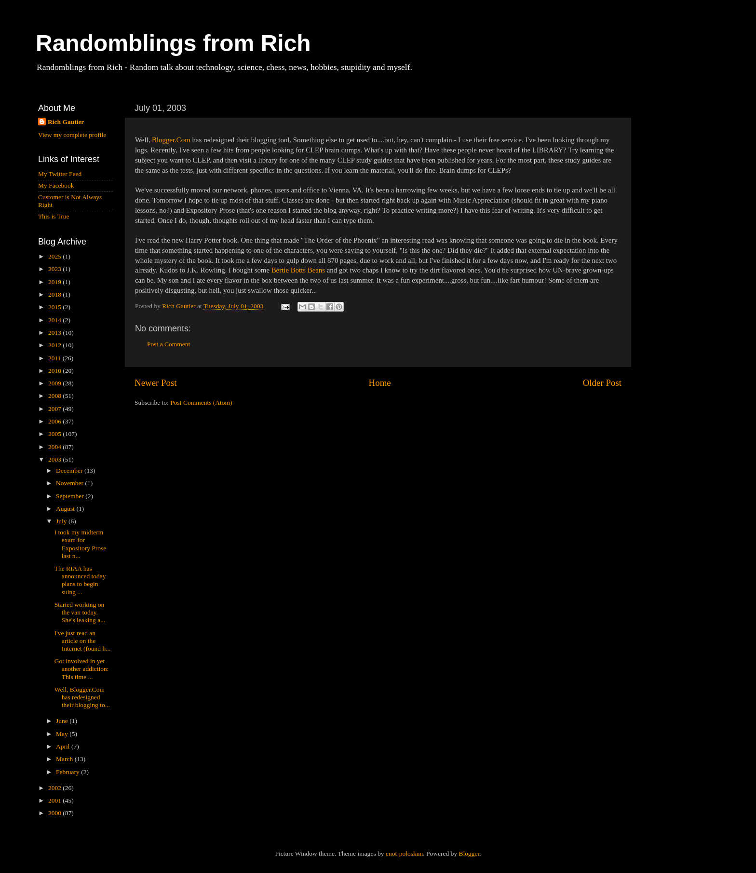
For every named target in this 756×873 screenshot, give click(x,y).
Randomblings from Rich (173, 43)
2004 (55, 446)
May (62, 733)
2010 (55, 370)
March (65, 759)
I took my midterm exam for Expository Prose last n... (80, 544)
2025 (55, 256)
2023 (55, 269)
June (62, 720)
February (68, 772)
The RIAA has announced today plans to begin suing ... (80, 580)
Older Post (602, 383)
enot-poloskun (404, 853)
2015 (55, 307)
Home (380, 383)
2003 (55, 459)
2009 (55, 383)
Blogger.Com (171, 140)
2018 (55, 294)
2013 (55, 332)
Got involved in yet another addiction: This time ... (81, 668)
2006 (55, 421)
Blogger (469, 853)
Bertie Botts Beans (298, 270)
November (70, 483)
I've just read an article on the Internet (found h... (82, 640)
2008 (55, 395)
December (70, 470)
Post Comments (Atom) (201, 402)
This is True (53, 216)
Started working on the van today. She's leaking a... (80, 612)
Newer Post (156, 383)
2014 (55, 320)
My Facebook (56, 185)
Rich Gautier (66, 121)
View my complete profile (72, 134)
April (63, 746)
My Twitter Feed (59, 173)
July (62, 521)
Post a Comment (168, 344)
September (70, 496)
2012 (55, 345)
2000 (55, 813)
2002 (55, 787)
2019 (55, 282)
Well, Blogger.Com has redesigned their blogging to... (82, 697)
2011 (55, 358)
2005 (55, 433)
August (66, 508)
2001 (55, 800)
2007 (55, 408)
